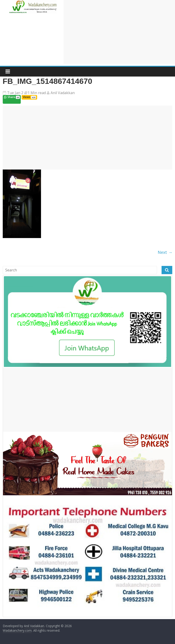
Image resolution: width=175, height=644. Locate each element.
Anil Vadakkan (62, 92)
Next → (165, 252)
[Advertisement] (119, 32)
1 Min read (37, 92)
